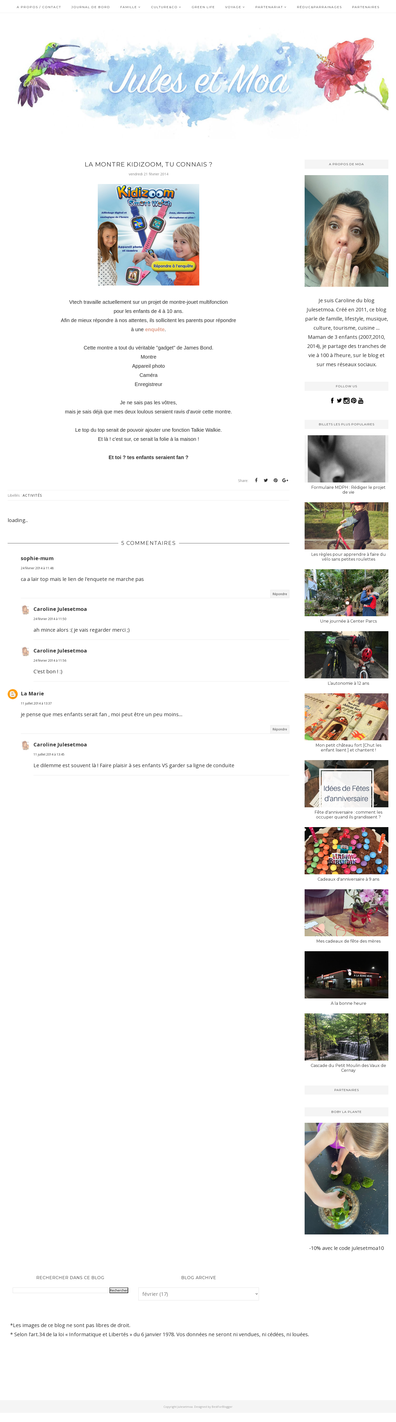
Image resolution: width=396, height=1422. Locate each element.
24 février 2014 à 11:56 (50, 660)
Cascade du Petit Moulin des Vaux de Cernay (348, 1068)
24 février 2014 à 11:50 (50, 619)
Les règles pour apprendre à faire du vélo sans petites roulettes (348, 557)
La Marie (32, 693)
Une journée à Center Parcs (348, 621)
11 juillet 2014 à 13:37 (36, 703)
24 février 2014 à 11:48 (37, 568)
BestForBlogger (222, 1407)
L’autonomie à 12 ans (348, 683)
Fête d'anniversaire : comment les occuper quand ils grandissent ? (348, 814)
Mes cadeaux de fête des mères (348, 941)
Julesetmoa (185, 1407)
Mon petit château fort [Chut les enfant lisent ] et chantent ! (348, 747)
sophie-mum (37, 558)
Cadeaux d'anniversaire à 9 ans (348, 879)
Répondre (280, 594)
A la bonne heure (348, 1003)
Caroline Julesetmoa (60, 609)
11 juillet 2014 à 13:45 (49, 754)
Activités (32, 495)
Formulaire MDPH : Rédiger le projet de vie (348, 490)
